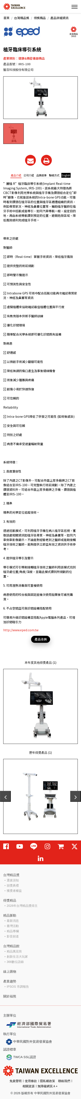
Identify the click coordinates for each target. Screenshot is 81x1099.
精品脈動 (9, 915)
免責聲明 (16, 1081)
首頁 (6, 18)
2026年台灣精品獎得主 (22, 905)
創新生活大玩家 (17, 956)
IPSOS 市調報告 (18, 986)
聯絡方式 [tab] (54, 175)
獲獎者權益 (14, 890)
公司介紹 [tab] (29, 175)
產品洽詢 (41, 639)
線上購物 (9, 971)
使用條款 (31, 1081)
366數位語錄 (15, 961)
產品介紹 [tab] (16, 175)
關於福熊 (9, 996)
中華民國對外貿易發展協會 (29, 1042)
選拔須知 (13, 880)
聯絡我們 (64, 1081)
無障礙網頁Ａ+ (47, 1086)
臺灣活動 (13, 925)
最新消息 (13, 920)
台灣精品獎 (21, 18)
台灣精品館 (11, 946)
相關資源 (28, 1086)
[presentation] (5, 796)
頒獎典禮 (13, 885)
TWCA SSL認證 (21, 1057)
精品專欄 (13, 931)
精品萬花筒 (14, 951)
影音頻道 (13, 936)
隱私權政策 (47, 1081)
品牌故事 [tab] (41, 175)
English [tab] (66, 175)
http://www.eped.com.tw (20, 630)
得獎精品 (40, 18)
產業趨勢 (9, 981)
